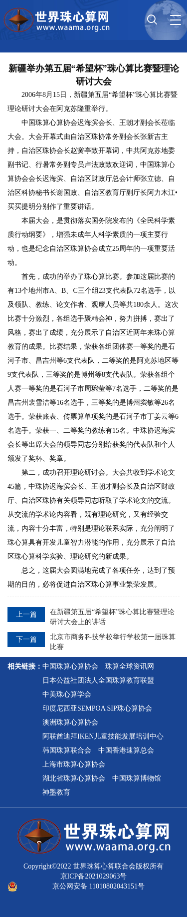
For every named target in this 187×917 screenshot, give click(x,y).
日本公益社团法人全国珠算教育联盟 (98, 680)
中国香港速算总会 (126, 750)
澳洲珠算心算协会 (70, 722)
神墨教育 (56, 792)
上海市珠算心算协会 (73, 764)
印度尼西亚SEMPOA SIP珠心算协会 (97, 708)
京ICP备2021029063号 (93, 876)
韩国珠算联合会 (66, 750)
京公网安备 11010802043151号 (98, 886)
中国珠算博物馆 (136, 778)
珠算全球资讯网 (129, 666)
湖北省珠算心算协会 (73, 778)
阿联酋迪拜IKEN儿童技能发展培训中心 (103, 736)
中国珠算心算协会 (70, 666)
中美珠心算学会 (66, 694)
